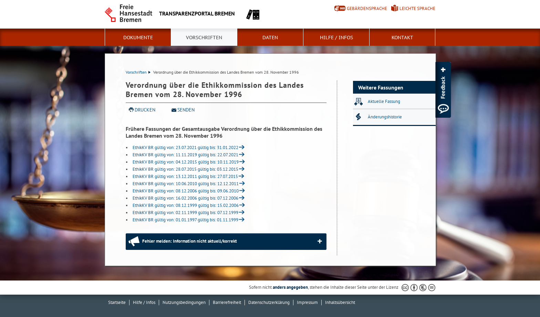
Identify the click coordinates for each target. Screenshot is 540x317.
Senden (186, 110)
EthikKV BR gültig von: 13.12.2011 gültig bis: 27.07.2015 (185, 176)
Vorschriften (204, 37)
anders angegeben (290, 287)
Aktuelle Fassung (384, 101)
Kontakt (402, 37)
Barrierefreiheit (227, 302)
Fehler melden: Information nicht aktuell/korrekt (189, 241)
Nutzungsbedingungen (184, 302)
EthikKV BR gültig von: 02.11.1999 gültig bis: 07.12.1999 (185, 212)
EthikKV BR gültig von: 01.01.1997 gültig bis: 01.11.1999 (185, 220)
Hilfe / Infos (336, 37)
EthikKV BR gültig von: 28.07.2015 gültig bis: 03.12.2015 (185, 169)
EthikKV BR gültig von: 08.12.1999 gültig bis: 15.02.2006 (186, 205)
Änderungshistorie (385, 117)
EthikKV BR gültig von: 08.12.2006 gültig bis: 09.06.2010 (186, 191)
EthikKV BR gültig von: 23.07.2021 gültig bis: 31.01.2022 (185, 147)
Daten (270, 37)
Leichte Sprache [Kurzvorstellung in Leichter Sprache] (417, 8)
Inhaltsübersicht (340, 302)
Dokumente (138, 37)
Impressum (307, 302)
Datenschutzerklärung (269, 302)
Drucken (145, 110)
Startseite (117, 302)
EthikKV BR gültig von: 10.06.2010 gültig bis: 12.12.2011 (186, 184)
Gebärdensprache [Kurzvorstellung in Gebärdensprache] (367, 8)
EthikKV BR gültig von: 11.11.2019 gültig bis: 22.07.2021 (185, 155)
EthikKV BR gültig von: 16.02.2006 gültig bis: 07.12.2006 (185, 198)
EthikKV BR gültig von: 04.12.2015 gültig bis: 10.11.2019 (186, 162)
